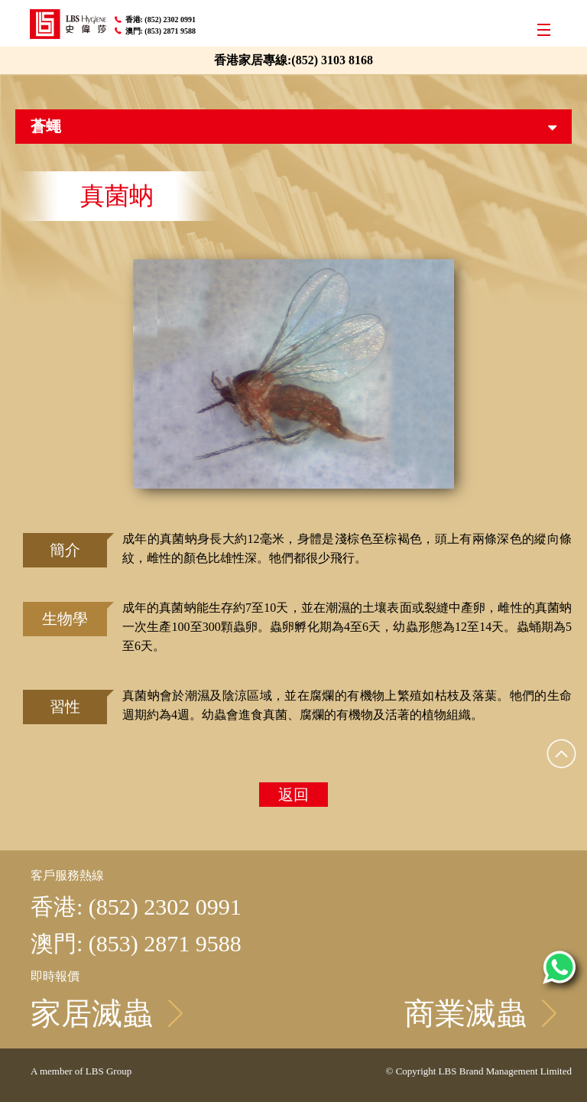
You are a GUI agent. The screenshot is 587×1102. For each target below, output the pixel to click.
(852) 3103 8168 (332, 60)
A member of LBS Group (81, 1071)
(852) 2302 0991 (170, 19)
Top (561, 753)
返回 (293, 794)
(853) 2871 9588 (170, 31)
